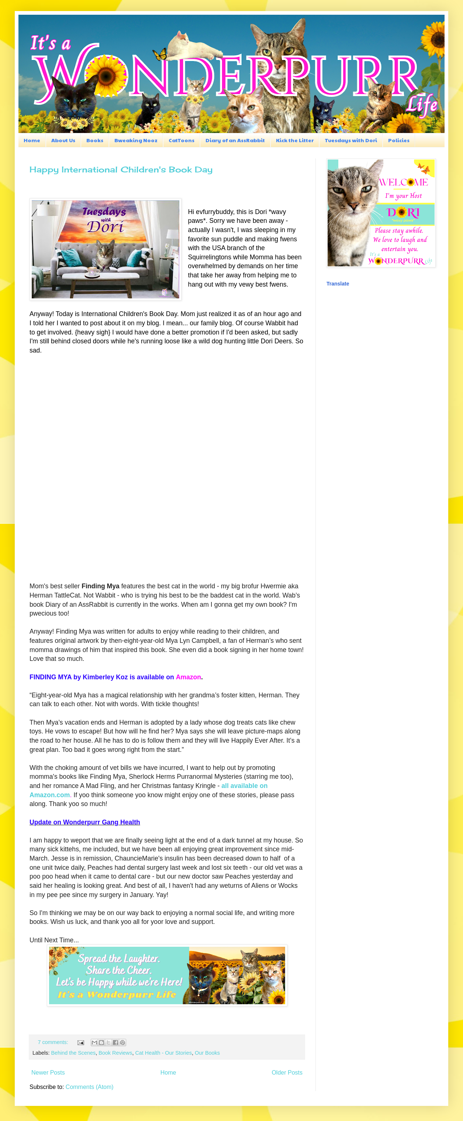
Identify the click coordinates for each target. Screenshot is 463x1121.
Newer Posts (48, 1072)
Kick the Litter (295, 140)
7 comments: (53, 1042)
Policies (399, 140)
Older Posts (287, 1072)
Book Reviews (115, 1053)
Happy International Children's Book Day (121, 169)
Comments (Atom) (90, 1087)
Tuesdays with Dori (351, 140)
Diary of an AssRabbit (235, 140)
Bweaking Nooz (136, 140)
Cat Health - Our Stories (163, 1053)
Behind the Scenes (73, 1053)
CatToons (181, 140)
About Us (63, 140)
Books (94, 140)
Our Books (207, 1053)
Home (32, 140)
